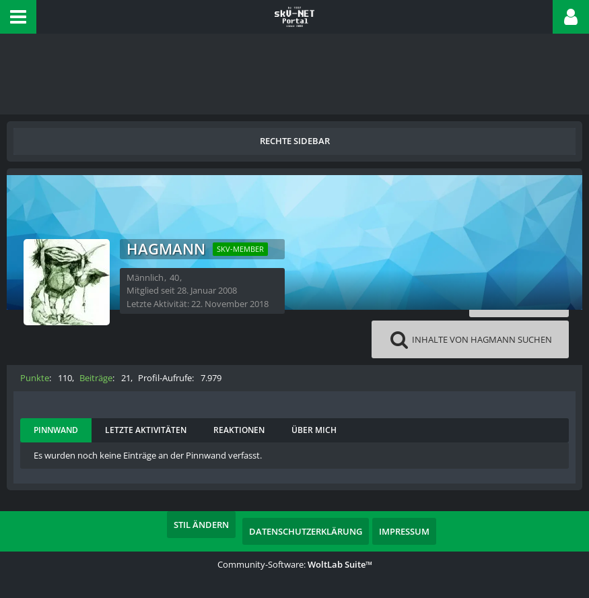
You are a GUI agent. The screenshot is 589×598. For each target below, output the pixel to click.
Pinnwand (56, 430)
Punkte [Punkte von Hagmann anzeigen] (34, 378)
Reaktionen (239, 430)
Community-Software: (294, 564)
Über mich (314, 430)
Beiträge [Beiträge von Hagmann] (95, 378)
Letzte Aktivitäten (145, 430)
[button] (18, 17)
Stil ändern (201, 525)
